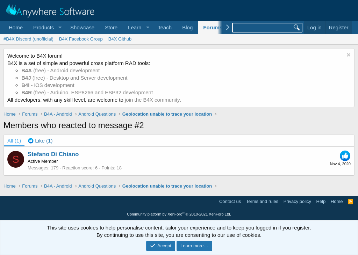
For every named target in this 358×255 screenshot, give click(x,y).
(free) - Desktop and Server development (74, 78)
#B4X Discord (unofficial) (28, 39)
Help (321, 201)
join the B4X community (152, 100)
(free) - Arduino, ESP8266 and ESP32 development (87, 92)
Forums (212, 27)
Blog (187, 27)
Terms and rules (262, 201)
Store (111, 27)
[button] (46, 27)
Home (16, 27)
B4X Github (120, 39)
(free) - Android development (60, 70)
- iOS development (47, 85)
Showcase (82, 27)
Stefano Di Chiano (53, 154)
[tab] (40, 140)
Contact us (230, 201)
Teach (165, 27)
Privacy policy (297, 201)
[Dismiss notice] (348, 55)
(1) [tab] (14, 141)
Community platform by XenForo (179, 214)
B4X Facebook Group (81, 39)
